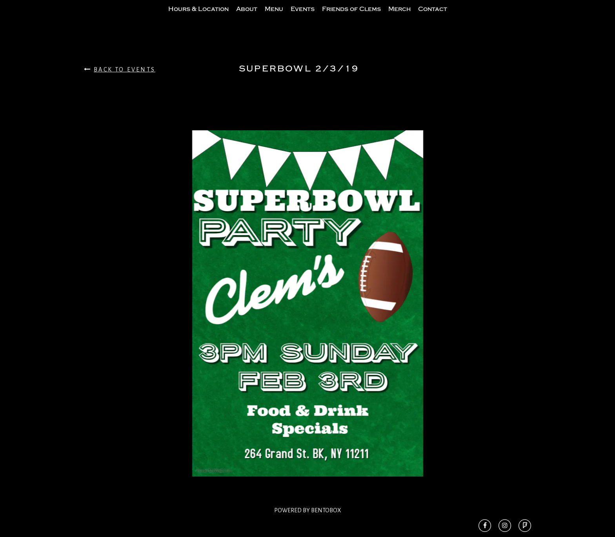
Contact (432, 16)
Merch (399, 16)
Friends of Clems (351, 16)
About (246, 16)
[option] (307, 319)
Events (303, 16)
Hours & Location (198, 16)
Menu (274, 16)
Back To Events (119, 85)
